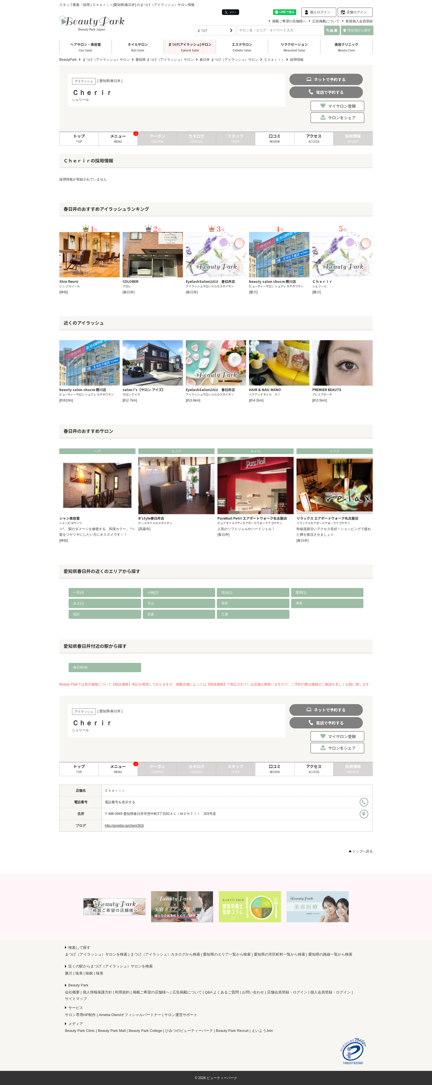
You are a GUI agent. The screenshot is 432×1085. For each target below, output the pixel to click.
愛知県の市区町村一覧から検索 (279, 954)
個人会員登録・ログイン (330, 992)
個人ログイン (320, 12)
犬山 (150, 603)
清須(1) (226, 592)
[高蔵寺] (144, 529)
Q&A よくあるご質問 (222, 992)
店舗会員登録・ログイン (287, 992)
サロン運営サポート (180, 1015)
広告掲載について (325, 21)
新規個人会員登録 (359, 21)
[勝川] (253, 292)
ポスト (230, 12)
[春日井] (129, 292)
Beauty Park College (145, 1030)
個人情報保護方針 (97, 992)
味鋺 (89, 973)
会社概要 (72, 992)
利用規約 (122, 992)
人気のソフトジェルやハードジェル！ (246, 529)
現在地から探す (357, 30)
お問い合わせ (253, 992)
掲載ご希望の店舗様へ (289, 21)
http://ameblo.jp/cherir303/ (124, 826)
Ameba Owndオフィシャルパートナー (130, 1015)
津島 (299, 603)
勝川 (68, 973)
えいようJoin (262, 1030)
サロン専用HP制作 (80, 1015)
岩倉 (150, 614)
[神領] (63, 292)
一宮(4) (78, 592)
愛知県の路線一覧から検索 (330, 954)
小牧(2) (152, 592)
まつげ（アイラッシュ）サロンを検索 (96, 954)
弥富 (224, 603)
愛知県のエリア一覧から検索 (227, 954)
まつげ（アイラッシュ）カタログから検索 (165, 954)
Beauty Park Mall (112, 1030)
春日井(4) (80, 667)
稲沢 (76, 614)
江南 (224, 614)
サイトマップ (76, 999)
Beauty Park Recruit (232, 1030)
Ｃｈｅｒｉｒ (115, 791)
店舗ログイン (356, 12)
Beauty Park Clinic (80, 1030)
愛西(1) (301, 592)
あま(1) (78, 603)
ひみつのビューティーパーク (189, 1030)
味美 (79, 973)
